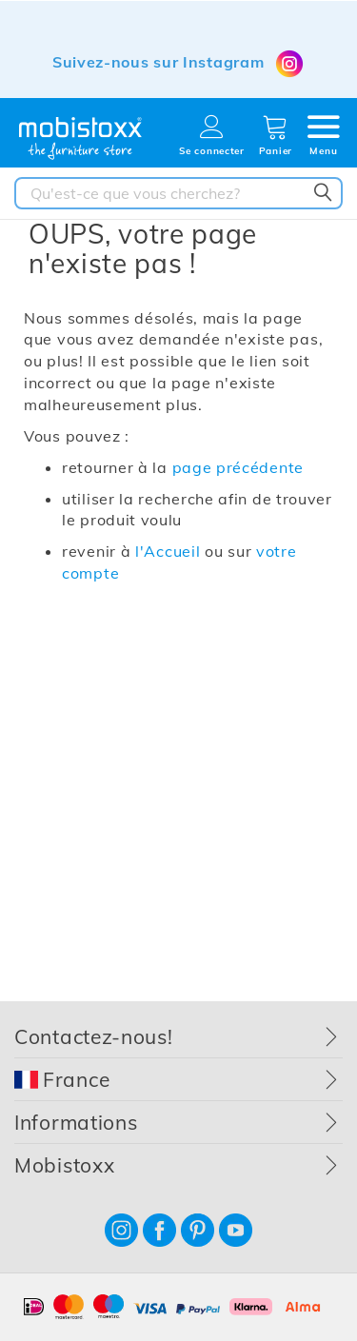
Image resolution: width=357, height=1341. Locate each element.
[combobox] (178, 193)
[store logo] (81, 138)
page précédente (238, 467)
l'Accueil (167, 551)
